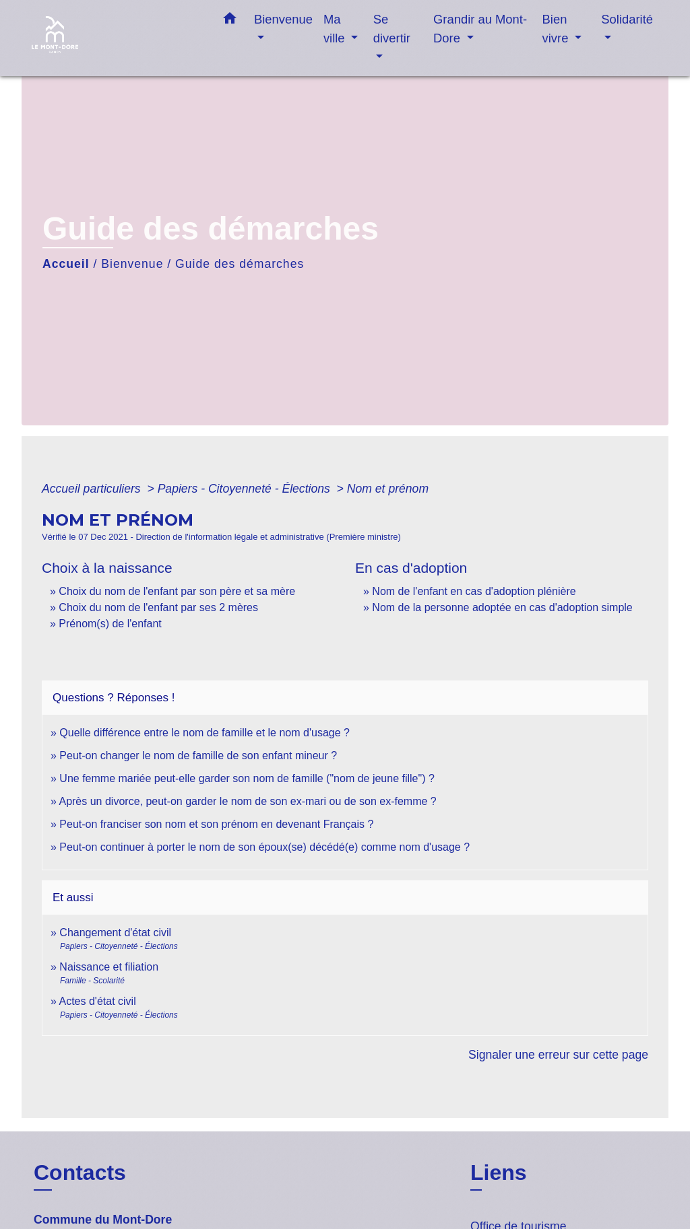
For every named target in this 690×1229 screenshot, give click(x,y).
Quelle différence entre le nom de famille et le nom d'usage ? (204, 732)
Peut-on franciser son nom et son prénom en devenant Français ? (216, 824)
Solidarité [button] (627, 19)
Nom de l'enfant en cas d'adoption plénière (473, 591)
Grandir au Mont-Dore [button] (480, 28)
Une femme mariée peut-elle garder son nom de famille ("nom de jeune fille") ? (247, 778)
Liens (498, 1172)
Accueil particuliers (93, 488)
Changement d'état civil (115, 932)
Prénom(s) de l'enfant (110, 623)
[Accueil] (116, 38)
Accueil (66, 264)
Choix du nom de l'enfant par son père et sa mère (177, 591)
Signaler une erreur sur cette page (558, 1054)
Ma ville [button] (335, 28)
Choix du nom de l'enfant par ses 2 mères (158, 607)
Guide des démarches (239, 264)
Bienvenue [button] (283, 19)
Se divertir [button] (391, 28)
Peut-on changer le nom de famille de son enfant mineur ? (198, 755)
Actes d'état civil (97, 1001)
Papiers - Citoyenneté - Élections (246, 488)
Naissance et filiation (108, 967)
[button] (230, 21)
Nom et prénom (388, 488)
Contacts (80, 1172)
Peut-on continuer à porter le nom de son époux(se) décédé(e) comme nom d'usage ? (264, 847)
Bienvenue (132, 264)
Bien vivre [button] (557, 28)
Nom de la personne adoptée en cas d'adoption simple (502, 607)
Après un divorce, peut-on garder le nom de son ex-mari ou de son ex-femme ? (249, 801)
